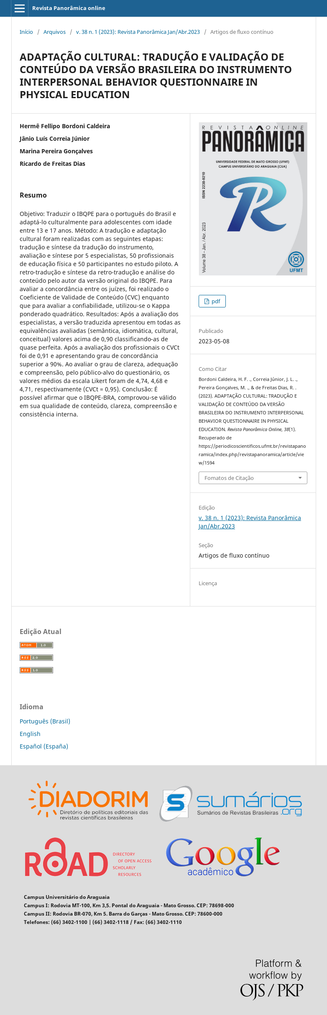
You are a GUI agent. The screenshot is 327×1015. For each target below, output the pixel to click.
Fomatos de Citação (229, 478)
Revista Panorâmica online (68, 8)
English (30, 734)
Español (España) (44, 746)
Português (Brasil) (45, 721)
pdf (215, 301)
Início (26, 32)
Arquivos (54, 32)
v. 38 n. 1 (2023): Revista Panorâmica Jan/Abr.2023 (138, 32)
